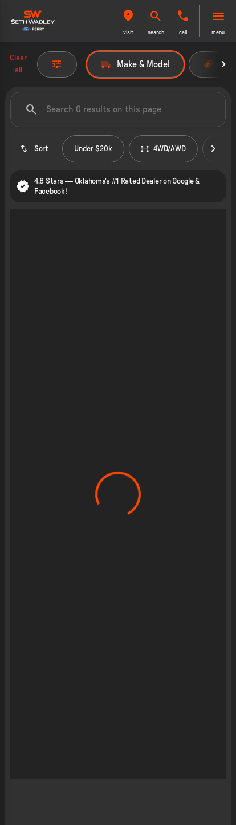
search (156, 32)
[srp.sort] (34, 149)
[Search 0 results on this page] (118, 109)
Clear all (18, 64)
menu (218, 32)
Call (183, 32)
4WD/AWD (163, 149)
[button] (128, 21)
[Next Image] (223, 64)
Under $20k (93, 149)
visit (128, 32)
